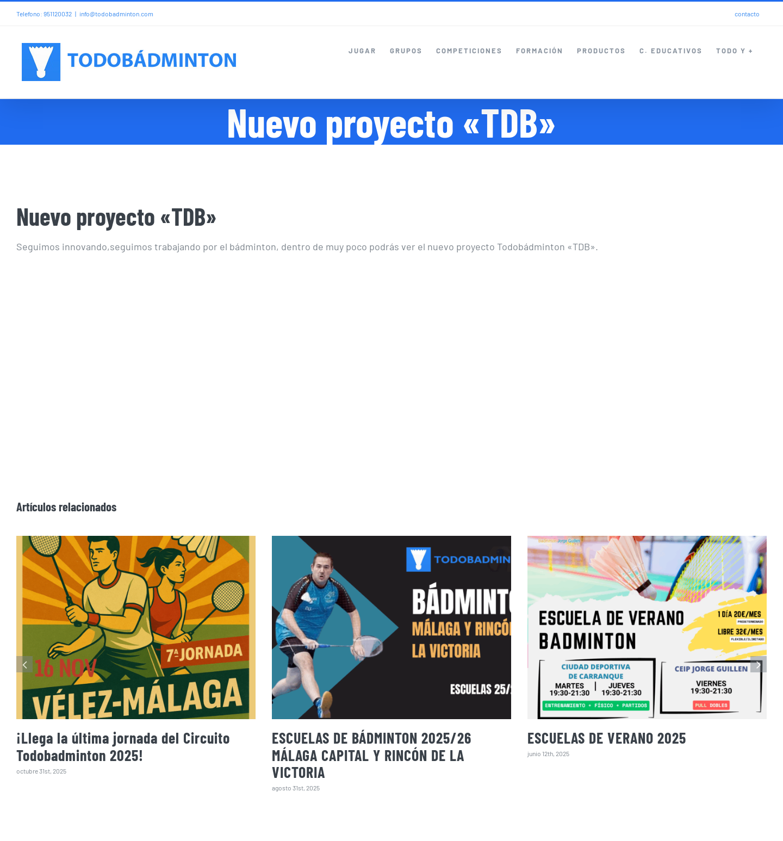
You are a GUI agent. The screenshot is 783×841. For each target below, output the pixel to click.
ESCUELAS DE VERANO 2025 (606, 737)
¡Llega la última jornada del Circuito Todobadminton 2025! (123, 746)
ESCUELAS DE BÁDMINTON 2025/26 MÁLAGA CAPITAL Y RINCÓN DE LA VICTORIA (371, 754)
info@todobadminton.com (116, 13)
